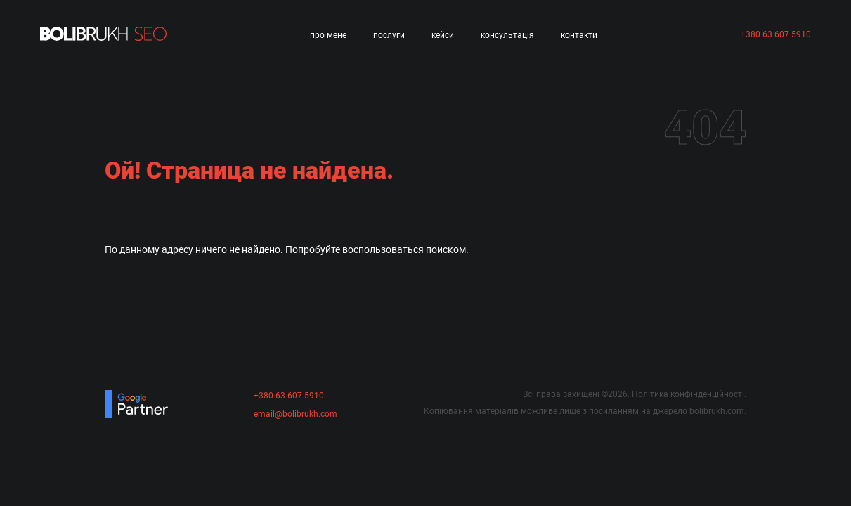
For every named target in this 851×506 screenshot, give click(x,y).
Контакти (579, 35)
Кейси (442, 35)
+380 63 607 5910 (776, 34)
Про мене (328, 35)
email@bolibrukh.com (295, 414)
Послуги (389, 35)
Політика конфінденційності (688, 394)
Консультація (507, 35)
